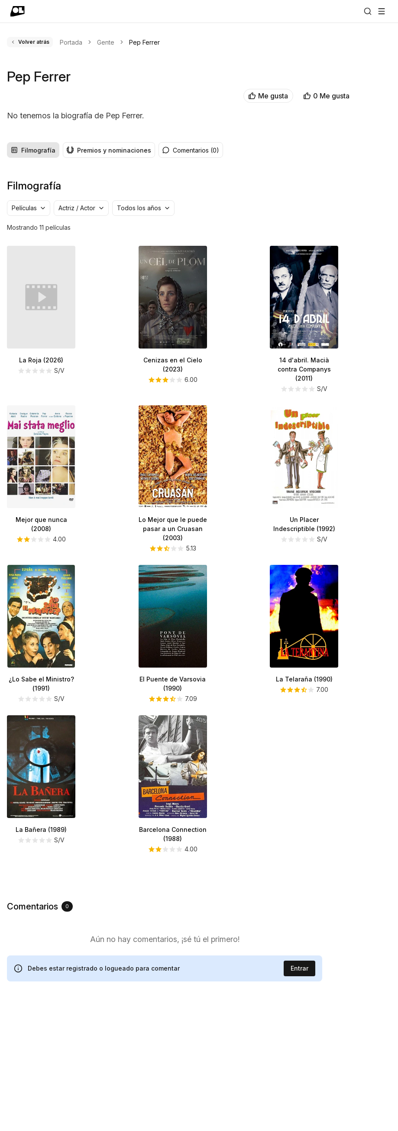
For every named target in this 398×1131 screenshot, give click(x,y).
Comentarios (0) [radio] (190, 268)
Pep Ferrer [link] (144, 42)
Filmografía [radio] (33, 268)
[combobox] (28, 326)
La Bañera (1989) (41, 948)
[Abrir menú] (381, 11)
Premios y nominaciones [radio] (109, 268)
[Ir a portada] (17, 11)
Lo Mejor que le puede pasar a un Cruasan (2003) (173, 647)
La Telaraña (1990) (304, 797)
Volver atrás (29, 42)
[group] (81, 268)
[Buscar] (367, 11)
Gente (105, 42)
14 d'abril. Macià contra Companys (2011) (304, 487)
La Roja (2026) (41, 478)
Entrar (299, 1086)
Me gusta (158, 95)
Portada (71, 42)
